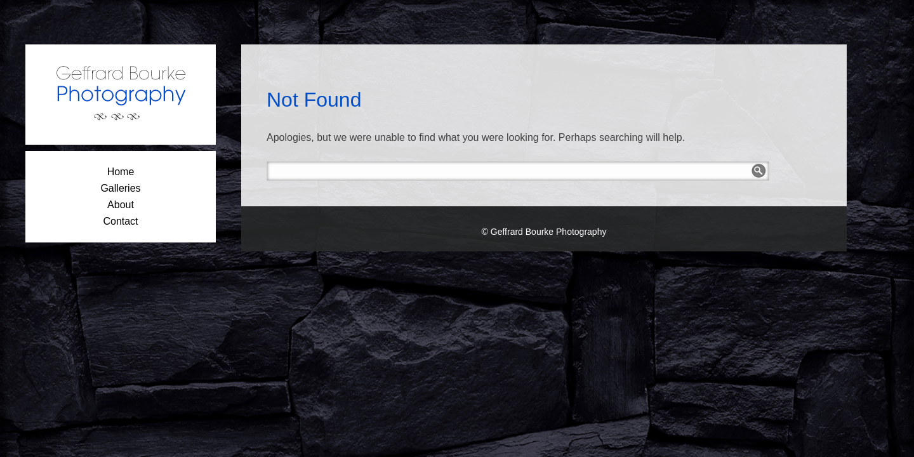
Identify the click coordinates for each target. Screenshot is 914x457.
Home (121, 171)
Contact (120, 221)
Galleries (120, 188)
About (120, 204)
